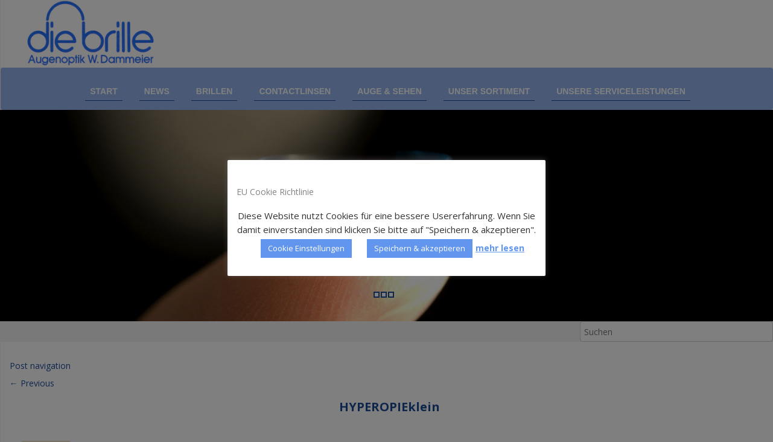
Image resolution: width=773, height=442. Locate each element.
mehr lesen (500, 248)
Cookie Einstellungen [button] (306, 248)
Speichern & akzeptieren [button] (419, 248)
